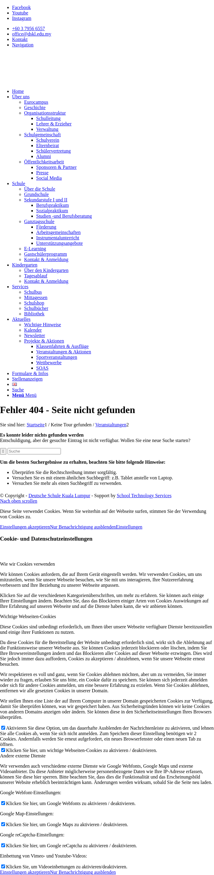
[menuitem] (113, 28)
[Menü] (24, 395)
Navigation (22, 44)
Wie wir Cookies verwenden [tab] (27, 564)
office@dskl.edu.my (31, 33)
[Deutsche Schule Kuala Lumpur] (45, 81)
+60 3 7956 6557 (28, 28)
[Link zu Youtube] (20, 12)
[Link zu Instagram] (21, 18)
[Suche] (18, 389)
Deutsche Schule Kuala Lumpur (59, 495)
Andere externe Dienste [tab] (23, 755)
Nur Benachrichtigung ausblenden (83, 526)
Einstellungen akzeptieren (25, 526)
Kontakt (20, 39)
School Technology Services (144, 495)
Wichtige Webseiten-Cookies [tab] (28, 616)
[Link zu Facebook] (21, 7)
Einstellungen (129, 526)
